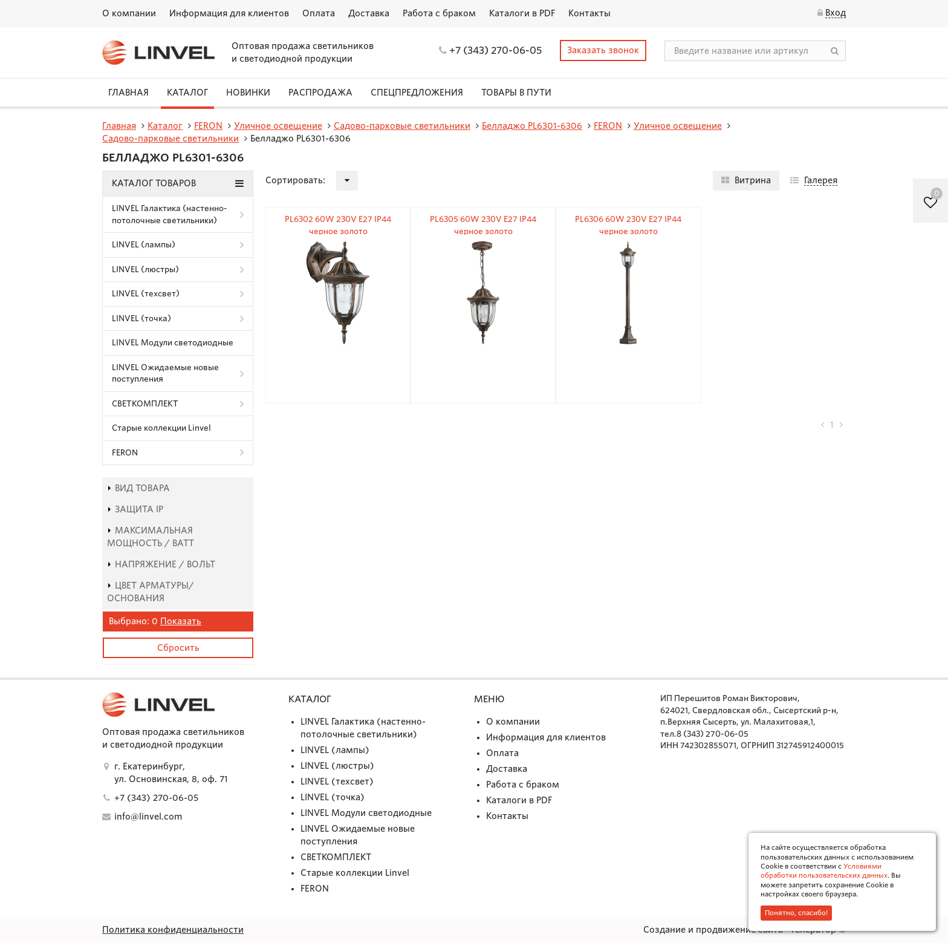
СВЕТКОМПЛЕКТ (145, 403)
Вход (835, 13)
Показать (180, 621)
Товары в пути (516, 92)
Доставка (368, 13)
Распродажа (320, 92)
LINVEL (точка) (141, 318)
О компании (129, 13)
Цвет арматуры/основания (150, 592)
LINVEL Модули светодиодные (172, 342)
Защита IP (135, 509)
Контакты (589, 13)
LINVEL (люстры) (145, 269)
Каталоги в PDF (522, 13)
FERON (125, 452)
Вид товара (138, 488)
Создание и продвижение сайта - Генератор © (744, 930)
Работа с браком (439, 13)
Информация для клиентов (229, 13)
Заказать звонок (603, 50)
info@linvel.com (148, 816)
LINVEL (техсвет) (146, 293)
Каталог (187, 92)
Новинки (248, 92)
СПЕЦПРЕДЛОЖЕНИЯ (417, 92)
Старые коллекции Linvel (161, 427)
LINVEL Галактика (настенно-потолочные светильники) (169, 214)
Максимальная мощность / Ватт (150, 537)
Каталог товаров (178, 183)
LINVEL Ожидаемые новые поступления (165, 373)
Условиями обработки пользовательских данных (824, 870)
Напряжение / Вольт (161, 564)
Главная (128, 92)
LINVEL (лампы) (143, 244)
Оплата (318, 13)
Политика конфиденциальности (173, 930)
